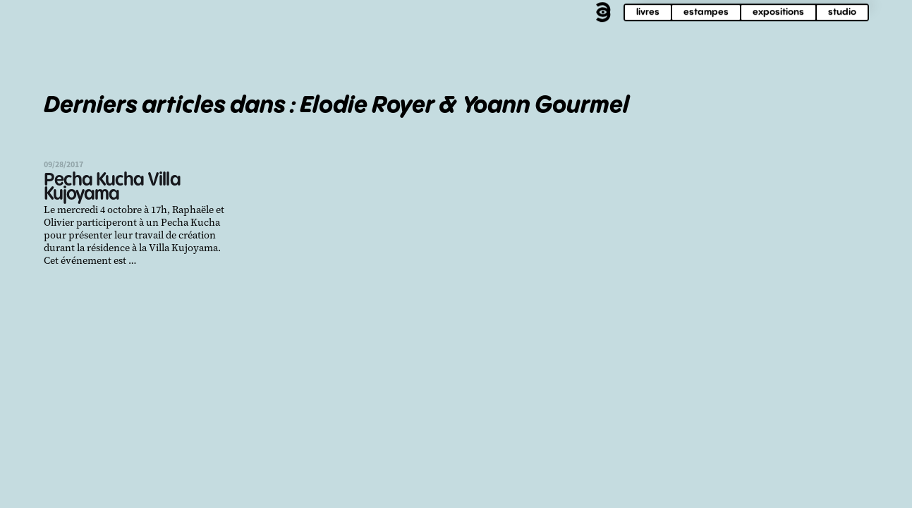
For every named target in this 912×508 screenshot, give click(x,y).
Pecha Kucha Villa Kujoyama (112, 187)
